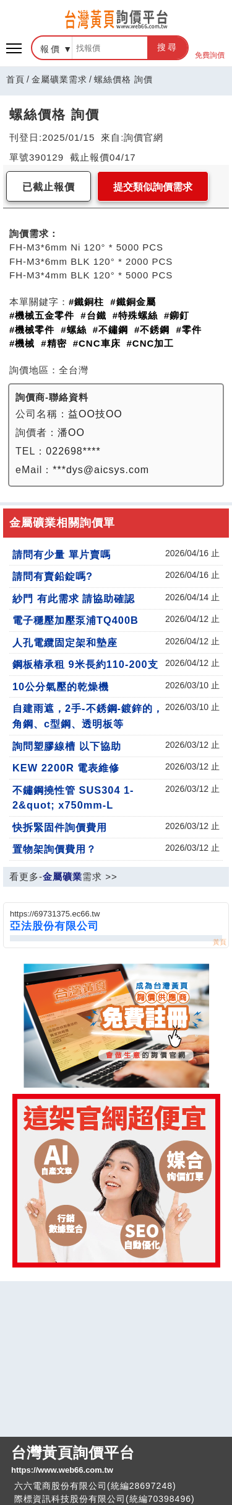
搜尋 (167, 47)
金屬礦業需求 (59, 79)
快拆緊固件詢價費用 (59, 827)
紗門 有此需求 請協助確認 (73, 598)
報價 (50, 49)
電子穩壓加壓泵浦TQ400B (75, 620)
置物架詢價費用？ (54, 849)
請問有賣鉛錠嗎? (52, 576)
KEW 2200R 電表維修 (65, 767)
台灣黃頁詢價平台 (116, 1460)
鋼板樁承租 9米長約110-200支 (85, 664)
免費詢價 (210, 48)
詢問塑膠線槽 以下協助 (66, 746)
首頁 (15, 79)
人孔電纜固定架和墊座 (65, 642)
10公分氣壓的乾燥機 (60, 686)
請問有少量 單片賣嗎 (61, 554)
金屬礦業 (62, 876)
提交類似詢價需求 (152, 187)
